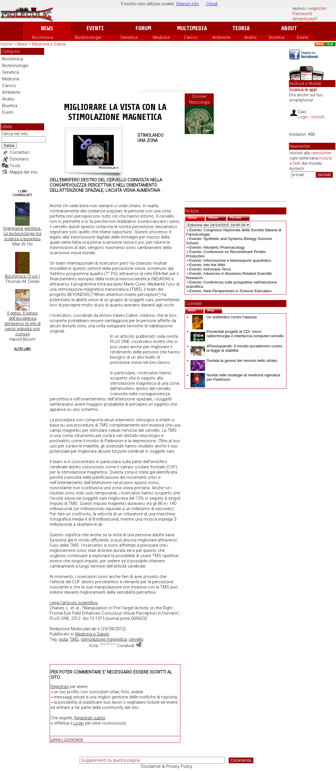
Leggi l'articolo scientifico (74, 602)
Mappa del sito (23, 172)
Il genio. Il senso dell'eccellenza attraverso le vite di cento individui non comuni (22, 323)
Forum (143, 28)
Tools (15, 165)
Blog (214, 310)
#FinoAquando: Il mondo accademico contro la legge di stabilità (236, 348)
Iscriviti (317, 117)
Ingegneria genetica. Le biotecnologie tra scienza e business (22, 233)
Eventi (95, 28)
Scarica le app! (303, 89)
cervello (136, 639)
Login (78, 723)
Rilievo (218, 217)
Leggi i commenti (67, 739)
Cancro (191, 37)
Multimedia (192, 28)
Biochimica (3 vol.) (22, 276)
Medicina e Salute (49, 44)
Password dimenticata (303, 16)
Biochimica (42, 37)
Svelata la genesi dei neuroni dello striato (234, 360)
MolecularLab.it (85, 628)
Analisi (250, 37)
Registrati (317, 8)
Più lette (240, 217)
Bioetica (276, 37)
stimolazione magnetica (104, 639)
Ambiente (221, 37)
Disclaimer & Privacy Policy (166, 766)
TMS (74, 639)
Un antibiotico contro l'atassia (224, 317)
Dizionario (19, 159)
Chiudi (212, 3)
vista (63, 639)
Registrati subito (89, 718)
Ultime (196, 217)
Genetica (129, 37)
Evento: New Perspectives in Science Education (230, 291)
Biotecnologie (88, 37)
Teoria (241, 28)
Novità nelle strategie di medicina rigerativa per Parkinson (235, 377)
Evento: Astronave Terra (210, 269)
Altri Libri (22, 349)
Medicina (161, 37)
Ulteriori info (187, 3)
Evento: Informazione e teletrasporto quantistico (230, 260)
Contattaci (20, 152)
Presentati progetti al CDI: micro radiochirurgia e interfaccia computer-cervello (237, 333)
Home (6, 44)
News (47, 28)
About (289, 28)
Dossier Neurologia (199, 99)
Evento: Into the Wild (207, 265)
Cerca (9, 145)
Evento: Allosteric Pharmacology (217, 247)
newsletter (321, 153)
